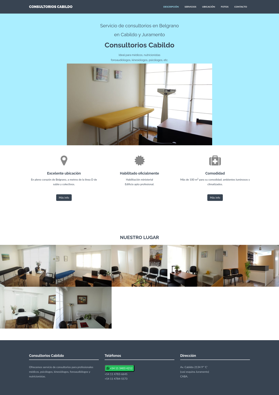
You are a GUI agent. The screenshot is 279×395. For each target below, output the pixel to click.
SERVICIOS (190, 6)
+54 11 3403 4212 (120, 368)
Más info (64, 197)
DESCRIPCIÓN (171, 6)
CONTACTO (240, 6)
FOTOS (224, 6)
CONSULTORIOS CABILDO (50, 7)
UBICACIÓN (208, 6)
